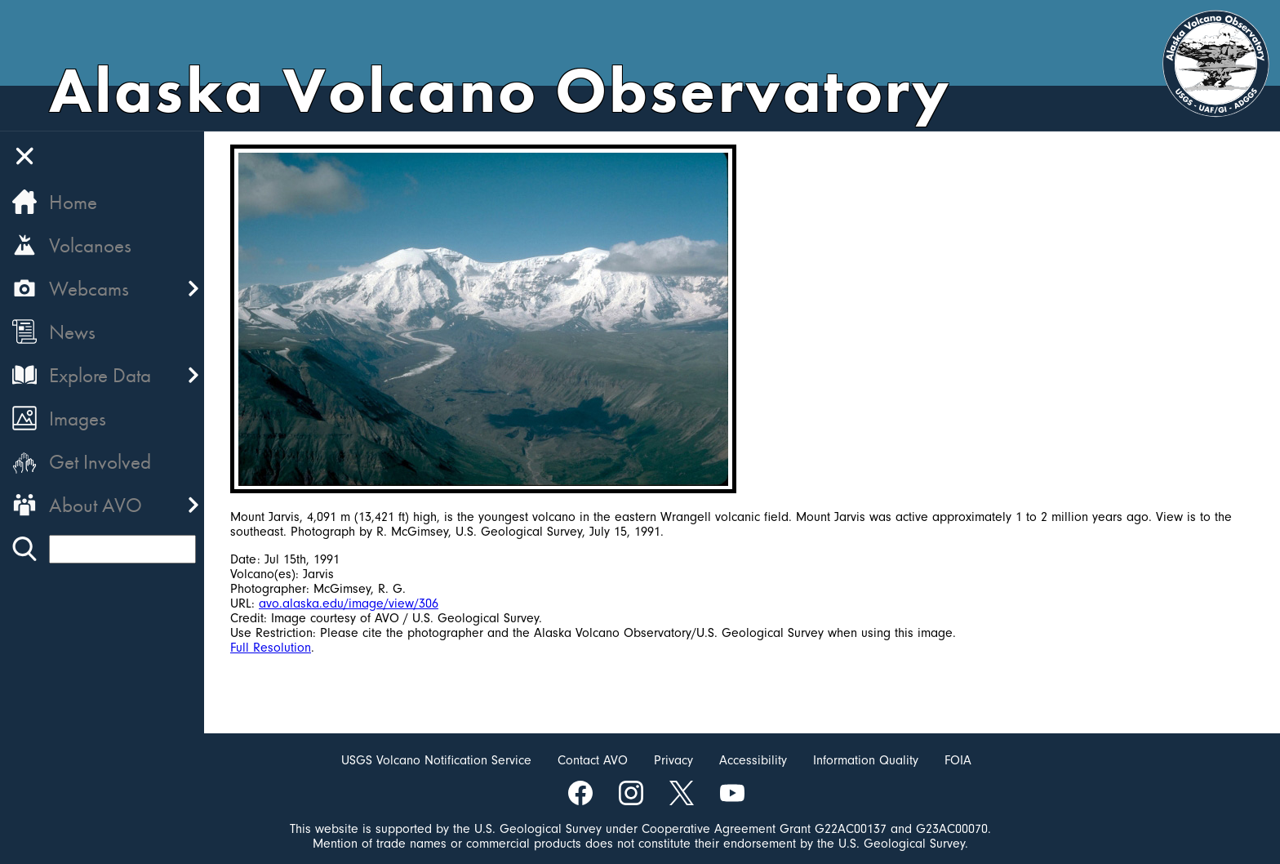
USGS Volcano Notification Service (436, 760)
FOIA (957, 760)
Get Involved (100, 461)
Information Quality (865, 760)
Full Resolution (270, 647)
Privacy (673, 760)
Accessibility (753, 760)
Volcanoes (90, 245)
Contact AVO (593, 760)
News (72, 331)
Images (77, 418)
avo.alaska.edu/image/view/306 (348, 603)
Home (73, 202)
